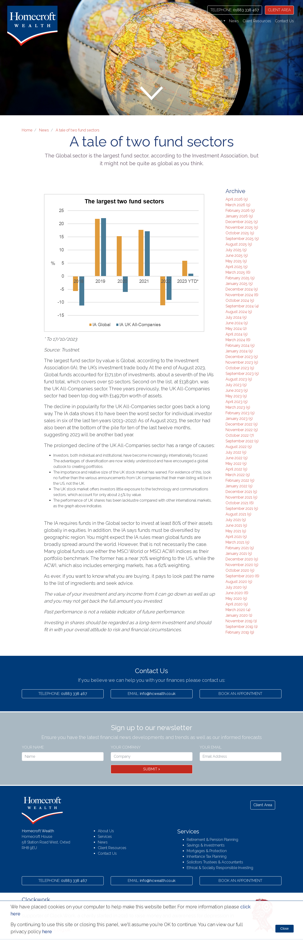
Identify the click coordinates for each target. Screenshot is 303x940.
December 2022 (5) (242, 424)
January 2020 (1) (239, 615)
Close (284, 928)
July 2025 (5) (236, 250)
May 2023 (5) (236, 396)
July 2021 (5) (236, 520)
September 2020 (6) (242, 576)
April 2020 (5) (237, 604)
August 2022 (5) (239, 446)
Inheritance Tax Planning (206, 856)
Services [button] (215, 21)
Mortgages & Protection (207, 851)
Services (105, 836)
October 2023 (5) (240, 368)
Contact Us (284, 21)
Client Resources (257, 21)
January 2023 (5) (239, 418)
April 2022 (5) (236, 469)
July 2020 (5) (236, 587)
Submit (151, 769)
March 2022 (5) (238, 475)
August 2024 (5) (239, 312)
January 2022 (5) (239, 486)
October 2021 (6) (240, 503)
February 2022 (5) (240, 480)
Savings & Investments (206, 845)
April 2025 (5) (237, 267)
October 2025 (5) (240, 233)
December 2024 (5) (242, 289)
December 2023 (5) (242, 356)
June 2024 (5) (237, 323)
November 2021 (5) (241, 497)
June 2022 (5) (237, 458)
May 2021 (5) (236, 531)
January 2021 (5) (239, 553)
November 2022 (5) (242, 430)
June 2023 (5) (237, 390)
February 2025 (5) (240, 278)
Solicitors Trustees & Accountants (215, 862)
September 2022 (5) (242, 441)
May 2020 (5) (236, 598)
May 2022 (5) (236, 463)
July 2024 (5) (236, 317)
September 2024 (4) (242, 306)
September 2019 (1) (242, 626)
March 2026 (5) (238, 205)
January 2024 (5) (239, 351)
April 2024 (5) (237, 334)
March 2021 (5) (237, 542)
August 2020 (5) (239, 581)
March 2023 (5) (238, 407)
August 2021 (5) (238, 514)
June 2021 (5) (236, 525)
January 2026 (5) (239, 216)
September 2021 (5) (242, 508)
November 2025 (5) (242, 227)
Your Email (211, 747)
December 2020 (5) (242, 559)
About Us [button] (194, 21)
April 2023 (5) (237, 401)
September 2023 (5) (242, 373)
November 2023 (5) (242, 362)
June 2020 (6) (237, 593)
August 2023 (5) (239, 379)
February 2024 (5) (240, 345)
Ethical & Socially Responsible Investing (220, 867)
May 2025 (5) (236, 261)
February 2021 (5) (240, 548)
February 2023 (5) (240, 413)
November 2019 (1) (241, 621)
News (234, 21)
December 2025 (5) (242, 222)
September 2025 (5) (242, 238)
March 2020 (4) (238, 610)
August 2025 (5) (239, 244)
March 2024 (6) (238, 340)
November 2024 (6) (242, 295)
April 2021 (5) (236, 536)
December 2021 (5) (241, 491)
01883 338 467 (234, 10)
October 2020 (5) (240, 570)
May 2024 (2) (236, 328)
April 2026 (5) (237, 199)
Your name (33, 747)
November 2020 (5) (242, 565)
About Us (106, 831)
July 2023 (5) (236, 385)
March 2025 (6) (238, 272)
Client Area (262, 805)
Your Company (126, 747)
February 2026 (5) (240, 210)
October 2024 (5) (240, 300)
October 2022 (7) (240, 435)
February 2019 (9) (240, 632)
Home (177, 21)
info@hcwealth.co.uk (151, 693)
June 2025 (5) (237, 255)
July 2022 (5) (236, 452)
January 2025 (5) (239, 283)
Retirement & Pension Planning (212, 839)
